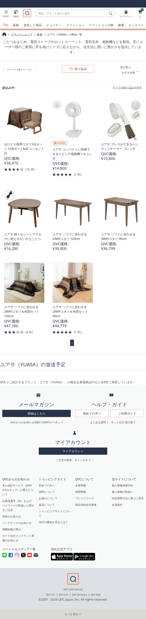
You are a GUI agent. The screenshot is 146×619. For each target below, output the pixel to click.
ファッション (75, 25)
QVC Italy (95, 594)
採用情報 (80, 492)
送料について (47, 492)
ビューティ (54, 25)
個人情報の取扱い (122, 492)
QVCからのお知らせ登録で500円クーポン (35, 422)
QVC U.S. (50, 594)
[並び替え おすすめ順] (132, 72)
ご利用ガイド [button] (127, 413)
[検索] (111, 13)
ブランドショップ (21, 34)
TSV (5, 25)
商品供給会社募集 (86, 504)
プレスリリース (84, 498)
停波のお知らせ (11, 516)
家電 (39, 34)
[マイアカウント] (126, 14)
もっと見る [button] (71, 614)
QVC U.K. (63, 594)
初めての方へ (47, 485)
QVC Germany (79, 594)
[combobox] (71, 13)
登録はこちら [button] (36, 413)
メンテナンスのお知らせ (17, 523)
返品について (47, 504)
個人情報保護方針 (122, 485)
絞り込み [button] (80, 69)
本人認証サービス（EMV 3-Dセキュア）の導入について (17, 490)
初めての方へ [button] (92, 413)
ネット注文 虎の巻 (122, 422)
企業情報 (80, 485)
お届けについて (48, 498)
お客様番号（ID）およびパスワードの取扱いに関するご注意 (18, 505)
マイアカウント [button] (73, 451)
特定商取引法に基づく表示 (128, 498)
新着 (16, 25)
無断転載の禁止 (11, 529)
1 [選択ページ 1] (72, 343)
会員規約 (117, 504)
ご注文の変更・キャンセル (72, 460)
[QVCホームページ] (4, 34)
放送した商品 (33, 25)
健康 (121, 25)
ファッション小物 (101, 25)
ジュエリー (136, 25)
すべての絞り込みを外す (127, 87)
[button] (6, 14)
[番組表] (16, 14)
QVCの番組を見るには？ (53, 522)
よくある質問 (98, 422)
